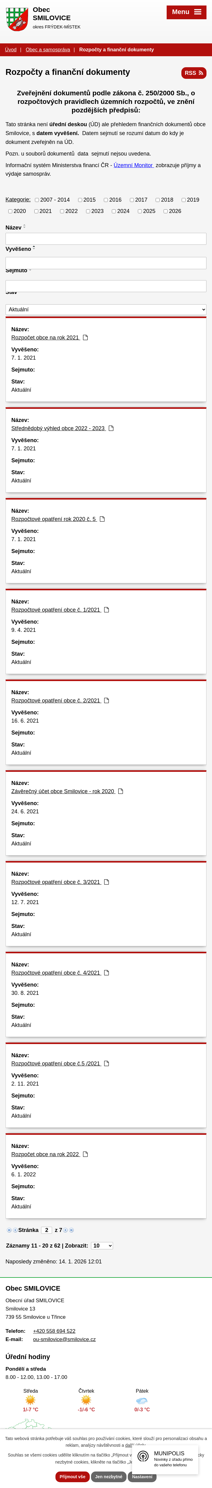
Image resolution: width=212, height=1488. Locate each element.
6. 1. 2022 (23, 1174)
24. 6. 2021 (25, 811)
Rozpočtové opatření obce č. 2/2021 (60, 701)
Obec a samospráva (48, 49)
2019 (193, 200)
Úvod (11, 49)
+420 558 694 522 (54, 1331)
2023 (97, 211)
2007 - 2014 (55, 200)
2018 (167, 200)
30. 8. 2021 (25, 993)
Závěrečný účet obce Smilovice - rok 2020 (67, 791)
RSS (194, 73)
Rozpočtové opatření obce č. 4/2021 (60, 973)
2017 (141, 200)
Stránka (28, 1230)
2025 (149, 211)
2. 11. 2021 (25, 1084)
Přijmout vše (72, 1476)
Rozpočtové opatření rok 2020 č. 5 (57, 519)
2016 (115, 200)
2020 (20, 211)
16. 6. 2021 (25, 721)
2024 (123, 211)
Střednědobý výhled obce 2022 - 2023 (62, 428)
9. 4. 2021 (23, 630)
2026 (175, 211)
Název (13, 228)
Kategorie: (18, 199)
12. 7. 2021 (25, 902)
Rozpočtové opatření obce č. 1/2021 (60, 610)
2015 (89, 200)
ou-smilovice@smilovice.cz (64, 1339)
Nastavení (142, 1476)
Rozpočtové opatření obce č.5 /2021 (60, 1064)
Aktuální (21, 390)
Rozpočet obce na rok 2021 (49, 338)
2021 (46, 211)
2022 (72, 211)
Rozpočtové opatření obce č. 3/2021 (60, 882)
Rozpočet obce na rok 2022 (49, 1154)
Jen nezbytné (109, 1476)
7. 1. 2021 (23, 358)
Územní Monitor (134, 165)
